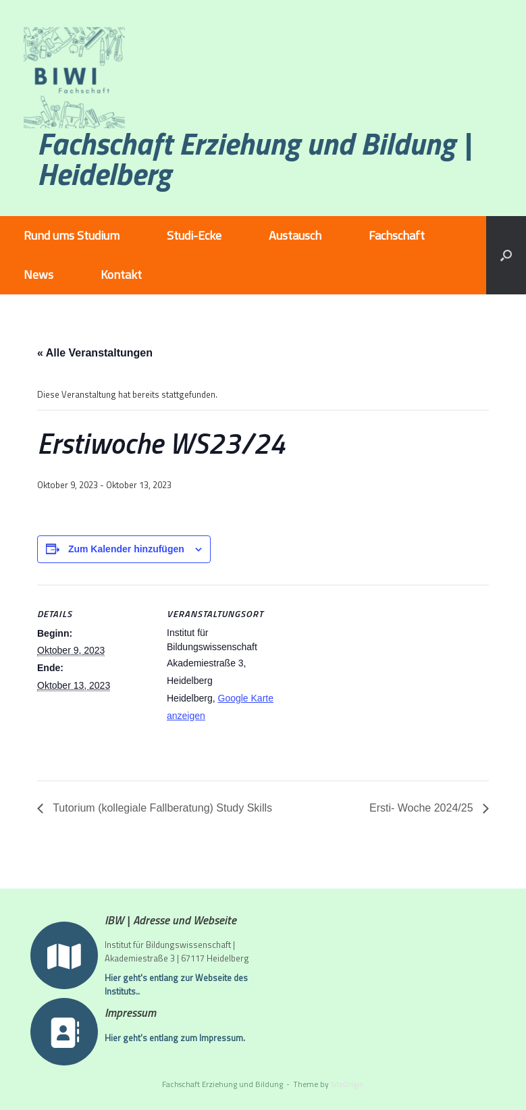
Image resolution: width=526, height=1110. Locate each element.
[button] (506, 255)
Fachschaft (397, 235)
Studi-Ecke (194, 235)
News (38, 274)
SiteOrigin (347, 1084)
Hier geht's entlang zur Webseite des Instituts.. (176, 985)
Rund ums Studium (72, 235)
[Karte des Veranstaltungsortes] (367, 678)
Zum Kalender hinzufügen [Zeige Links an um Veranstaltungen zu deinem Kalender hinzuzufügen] (126, 549)
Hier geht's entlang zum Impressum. (175, 1043)
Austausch (295, 235)
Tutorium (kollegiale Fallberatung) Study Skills (161, 808)
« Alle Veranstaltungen (95, 353)
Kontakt (121, 274)
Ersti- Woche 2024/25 (422, 808)
